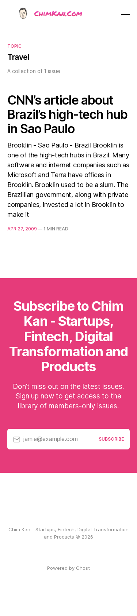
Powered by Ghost (68, 568)
